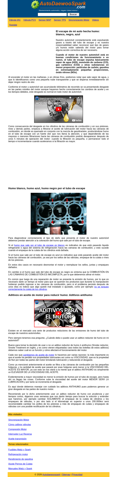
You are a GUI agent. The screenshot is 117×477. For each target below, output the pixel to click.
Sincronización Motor (79, 20)
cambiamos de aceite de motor (38, 355)
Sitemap (66, 474)
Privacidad (77, 474)
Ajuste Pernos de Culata (20, 464)
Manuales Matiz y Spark (20, 468)
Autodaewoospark (51, 474)
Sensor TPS (60, 20)
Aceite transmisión (17, 439)
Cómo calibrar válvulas (19, 424)
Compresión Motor (17, 429)
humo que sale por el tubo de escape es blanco (39, 245)
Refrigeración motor (18, 454)
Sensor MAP (45, 20)
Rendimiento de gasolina (20, 459)
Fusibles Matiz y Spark (19, 449)
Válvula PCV (29, 20)
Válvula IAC (15, 20)
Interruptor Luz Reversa (20, 434)
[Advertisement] (31, 51)
